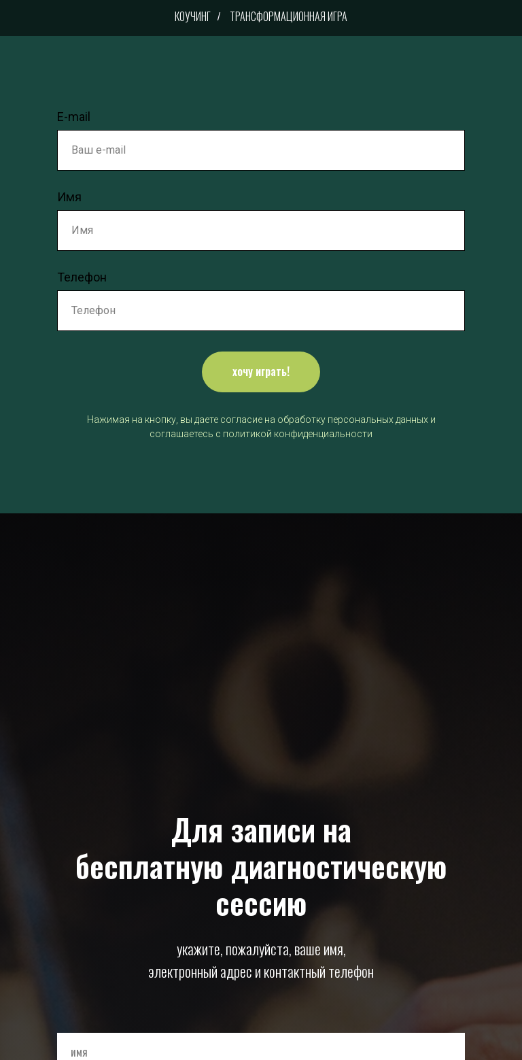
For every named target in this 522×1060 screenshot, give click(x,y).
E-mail (73, 116)
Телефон (82, 277)
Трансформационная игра (288, 16)
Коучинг (193, 16)
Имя (69, 197)
